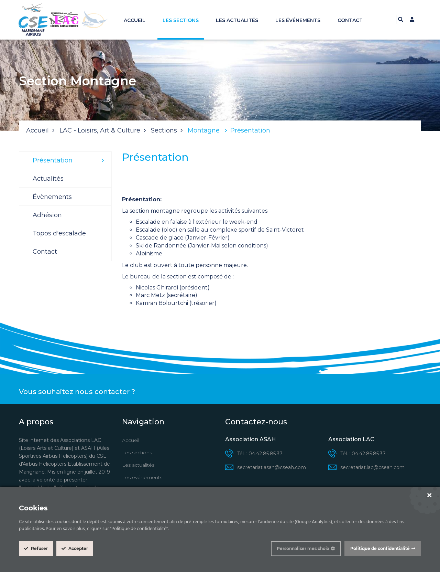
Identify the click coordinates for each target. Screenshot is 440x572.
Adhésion (47, 215)
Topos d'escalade (59, 233)
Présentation (53, 160)
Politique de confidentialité (380, 548)
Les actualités (237, 20)
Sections (164, 130)
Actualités (48, 178)
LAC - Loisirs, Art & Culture (99, 130)
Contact (350, 20)
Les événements (297, 20)
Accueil (134, 20)
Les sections (181, 20)
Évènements (52, 197)
